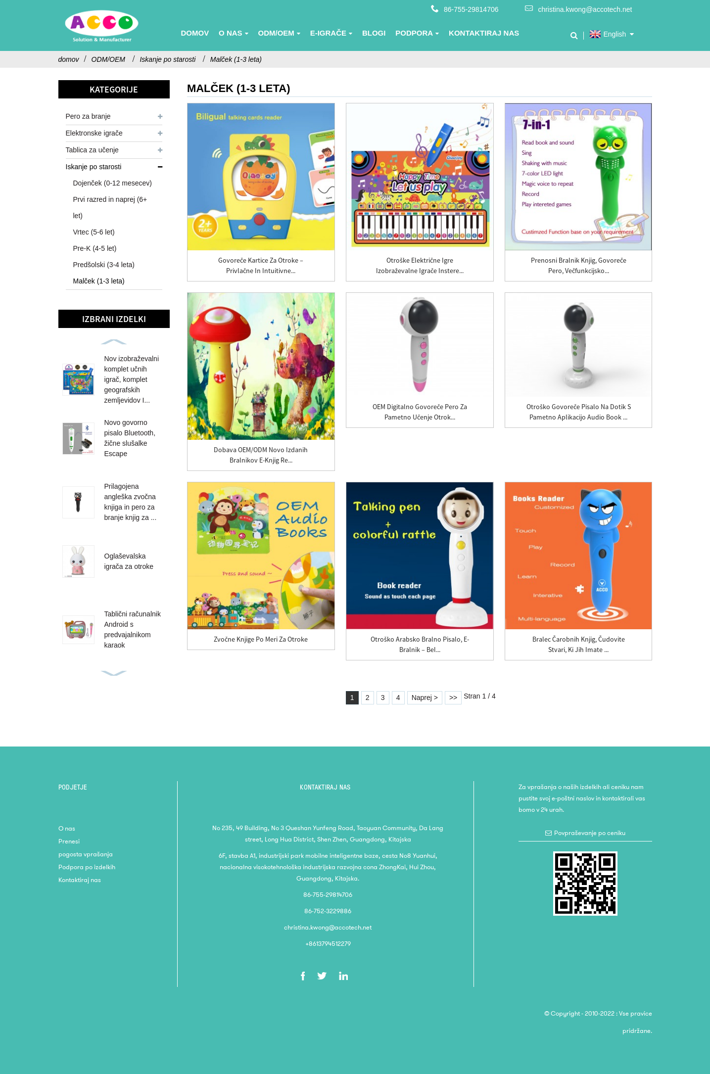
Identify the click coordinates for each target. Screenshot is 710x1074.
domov (68, 59)
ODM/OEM (108, 59)
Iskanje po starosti (167, 59)
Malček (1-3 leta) (236, 59)
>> (453, 697)
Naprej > (425, 697)
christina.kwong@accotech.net (585, 9)
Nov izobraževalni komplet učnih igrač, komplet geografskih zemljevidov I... (131, 379)
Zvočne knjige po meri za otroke (261, 639)
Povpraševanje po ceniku (589, 833)
